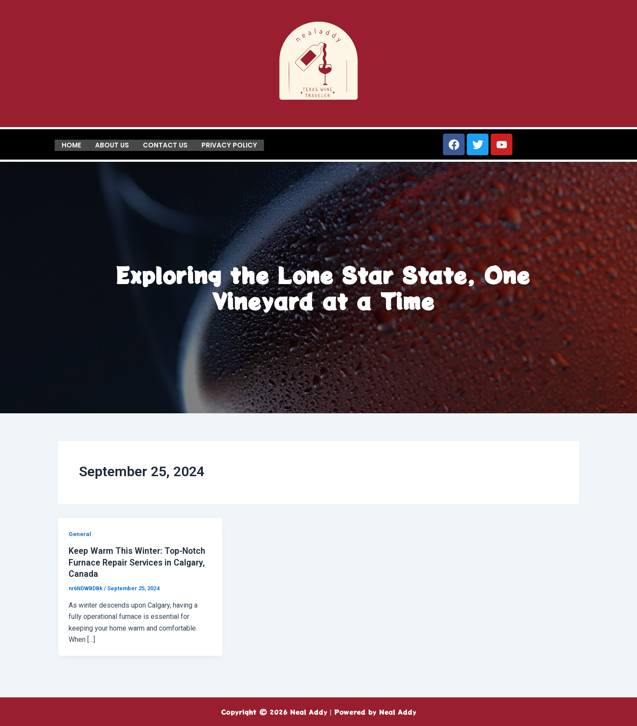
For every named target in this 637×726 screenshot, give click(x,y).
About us (112, 144)
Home (71, 144)
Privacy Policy (229, 144)
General (80, 533)
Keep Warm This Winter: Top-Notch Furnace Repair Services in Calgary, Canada (139, 562)
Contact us (165, 144)
